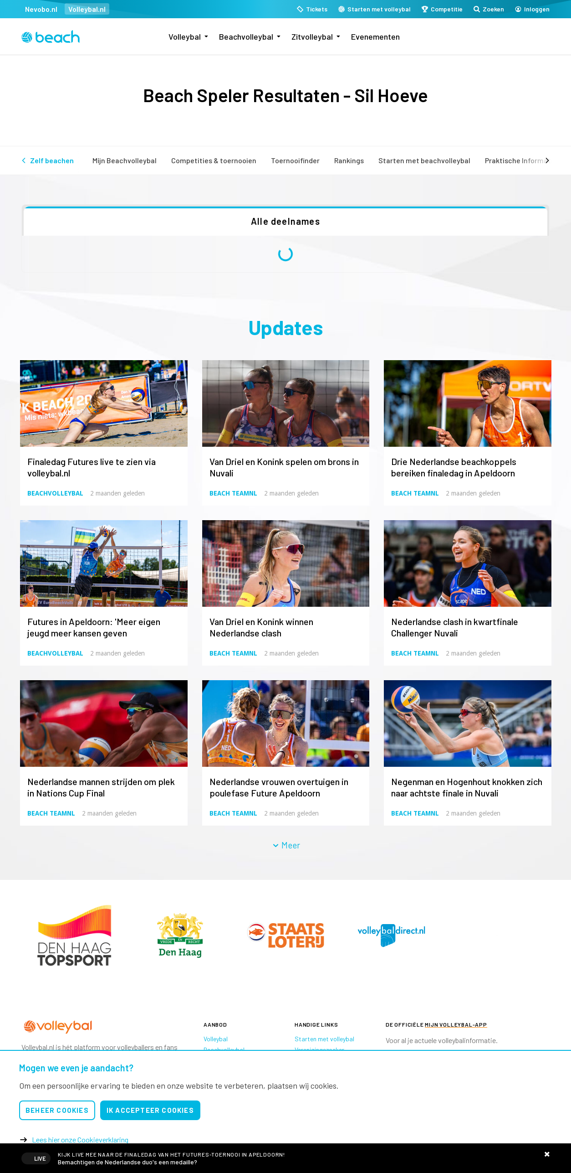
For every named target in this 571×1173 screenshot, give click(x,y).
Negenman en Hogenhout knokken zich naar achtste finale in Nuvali (466, 787)
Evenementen (375, 36)
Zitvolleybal (312, 36)
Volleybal (184, 36)
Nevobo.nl (41, 9)
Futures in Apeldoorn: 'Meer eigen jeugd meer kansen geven (93, 627)
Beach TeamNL (233, 493)
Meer (286, 845)
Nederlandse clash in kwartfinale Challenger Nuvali (454, 627)
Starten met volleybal (324, 1039)
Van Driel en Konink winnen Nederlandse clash (261, 627)
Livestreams (285, 1158)
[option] (74, 935)
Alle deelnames (285, 221)
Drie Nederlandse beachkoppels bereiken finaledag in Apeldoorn (453, 467)
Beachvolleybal (246, 36)
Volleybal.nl (87, 9)
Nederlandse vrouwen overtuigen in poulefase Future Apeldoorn (278, 787)
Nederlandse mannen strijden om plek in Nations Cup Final (101, 787)
